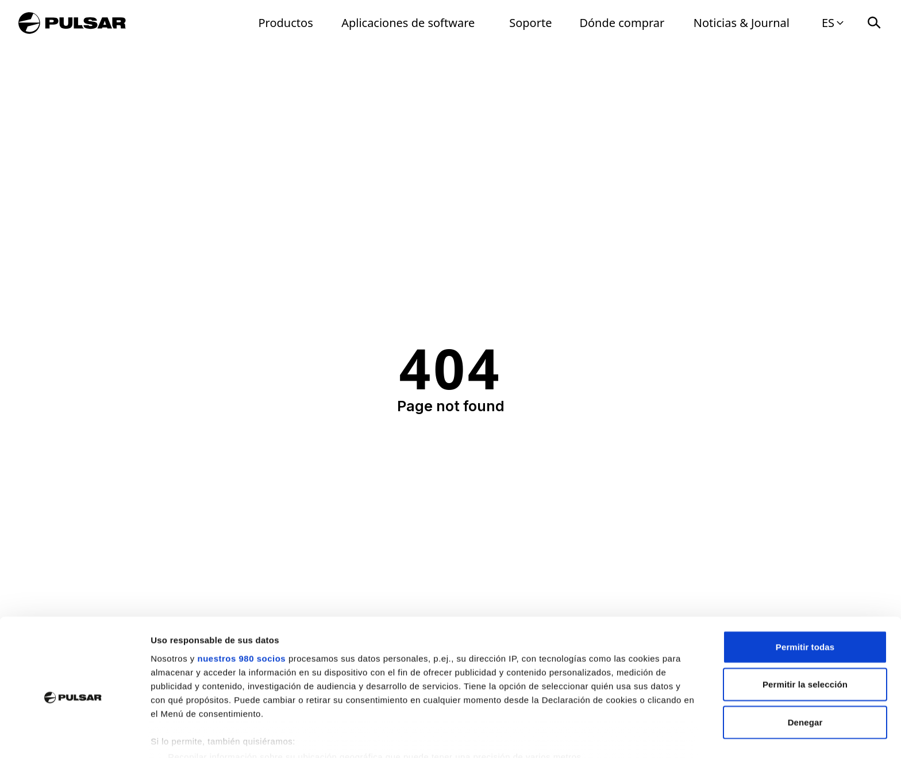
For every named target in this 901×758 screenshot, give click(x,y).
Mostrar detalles (622, 735)
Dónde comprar (621, 22)
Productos (286, 22)
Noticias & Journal (742, 22)
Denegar (805, 667)
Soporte (530, 22)
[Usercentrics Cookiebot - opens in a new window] (74, 735)
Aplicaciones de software (408, 22)
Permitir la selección (805, 629)
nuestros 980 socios (241, 603)
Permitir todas (805, 591)
